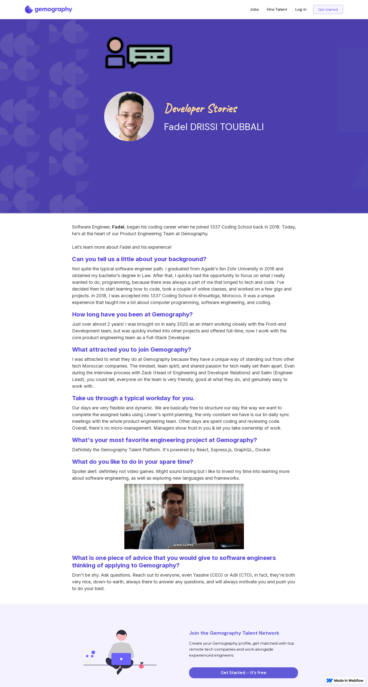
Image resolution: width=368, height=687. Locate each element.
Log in (301, 9)
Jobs (254, 9)
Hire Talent (277, 9)
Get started (328, 9)
